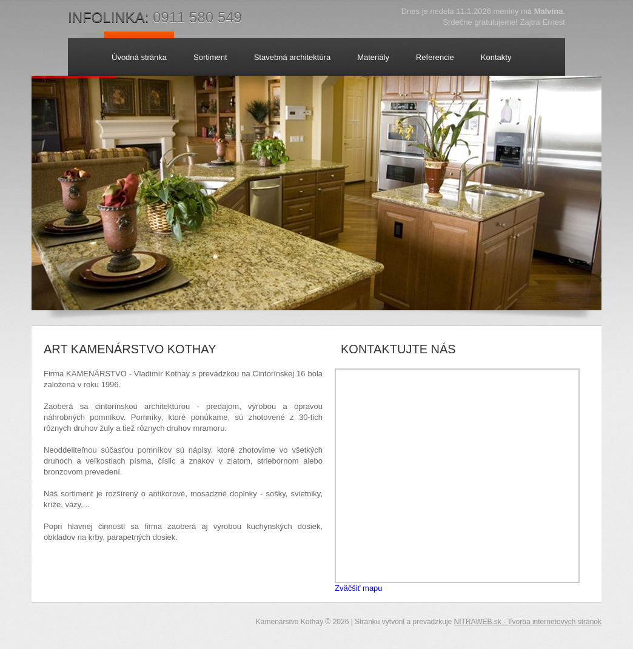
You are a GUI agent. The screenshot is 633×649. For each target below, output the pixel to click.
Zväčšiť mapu (359, 588)
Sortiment (210, 57)
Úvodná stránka (139, 57)
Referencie (435, 57)
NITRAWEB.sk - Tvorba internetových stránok (527, 621)
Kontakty (496, 57)
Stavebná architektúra (292, 57)
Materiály (373, 57)
